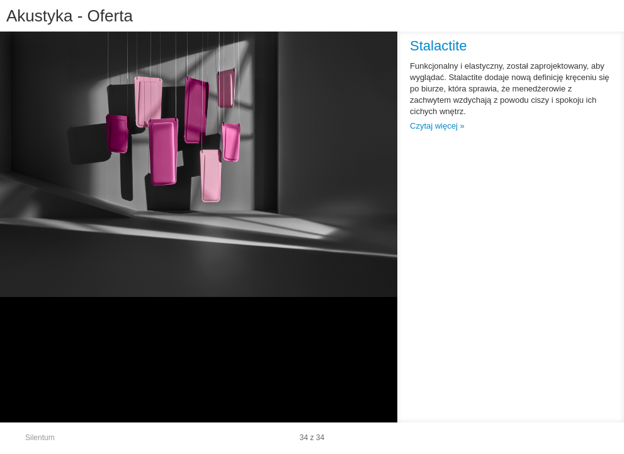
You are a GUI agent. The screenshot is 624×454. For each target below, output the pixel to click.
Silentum (40, 437)
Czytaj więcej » (437, 126)
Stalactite (438, 46)
